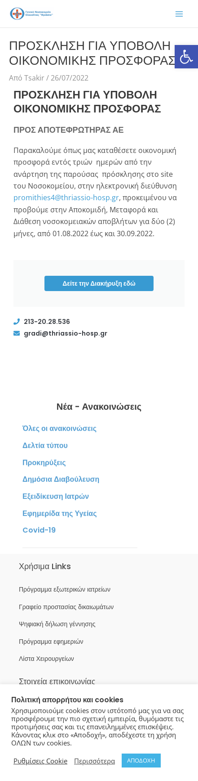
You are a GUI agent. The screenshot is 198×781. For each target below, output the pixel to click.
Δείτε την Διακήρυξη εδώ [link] (99, 283)
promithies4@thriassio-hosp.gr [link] (66, 197)
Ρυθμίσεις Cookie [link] (40, 761)
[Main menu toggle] (179, 14)
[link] (186, 56)
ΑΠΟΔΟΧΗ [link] (141, 760)
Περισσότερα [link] (94, 761)
